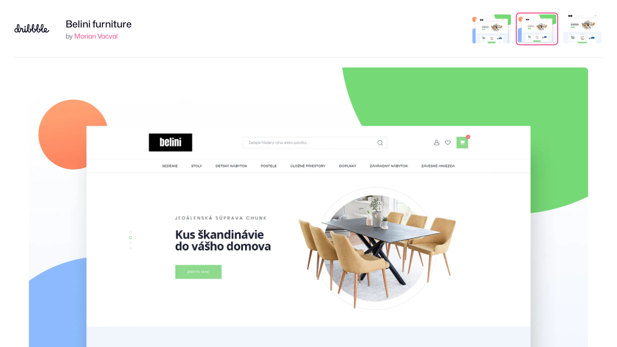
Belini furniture (99, 24)
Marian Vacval (96, 36)
